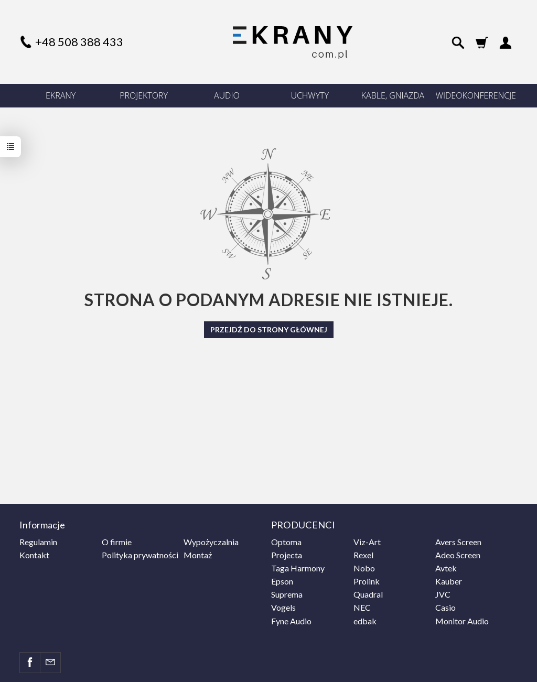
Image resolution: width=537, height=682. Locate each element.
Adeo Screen (457, 555)
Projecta (286, 555)
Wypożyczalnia (211, 542)
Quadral (368, 594)
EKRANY (61, 95)
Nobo (364, 568)
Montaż (198, 555)
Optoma (286, 542)
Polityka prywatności (140, 555)
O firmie (117, 542)
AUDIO (227, 95)
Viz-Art (367, 542)
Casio (445, 607)
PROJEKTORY (144, 95)
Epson (282, 581)
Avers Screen (458, 542)
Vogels (283, 607)
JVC (442, 594)
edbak (365, 621)
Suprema (287, 594)
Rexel (363, 555)
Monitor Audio (462, 621)
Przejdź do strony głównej (268, 329)
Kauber (448, 581)
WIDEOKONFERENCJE (476, 95)
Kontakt (34, 555)
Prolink (366, 581)
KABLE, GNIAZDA (392, 95)
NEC (362, 607)
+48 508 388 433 (79, 42)
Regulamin (38, 542)
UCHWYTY (310, 95)
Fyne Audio (291, 621)
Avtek (446, 568)
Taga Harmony (298, 568)
